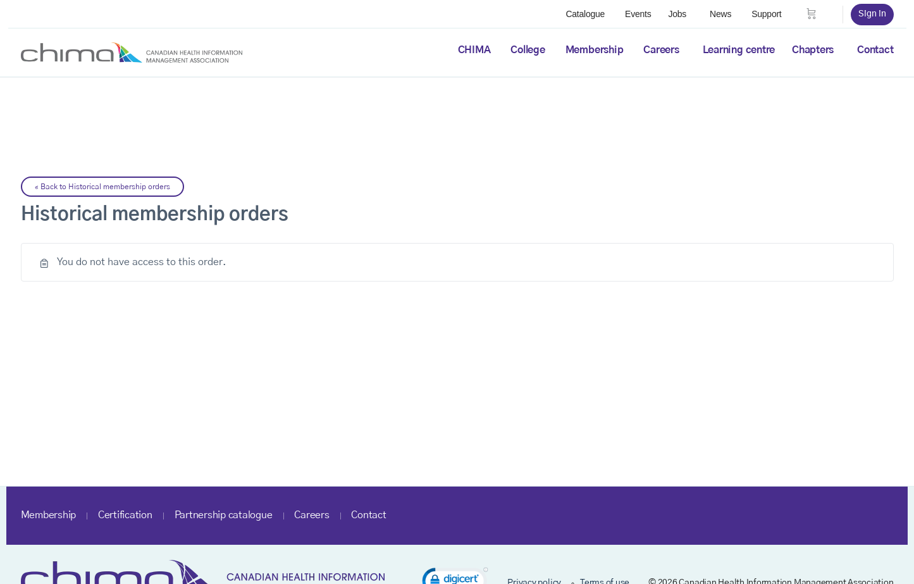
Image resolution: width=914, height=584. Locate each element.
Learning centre (739, 50)
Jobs (677, 14)
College (527, 50)
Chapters (813, 50)
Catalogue (585, 14)
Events (638, 14)
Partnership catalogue (224, 515)
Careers (661, 50)
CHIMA (474, 50)
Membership (594, 50)
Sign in (872, 13)
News (720, 14)
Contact (875, 50)
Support (766, 14)
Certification (125, 515)
